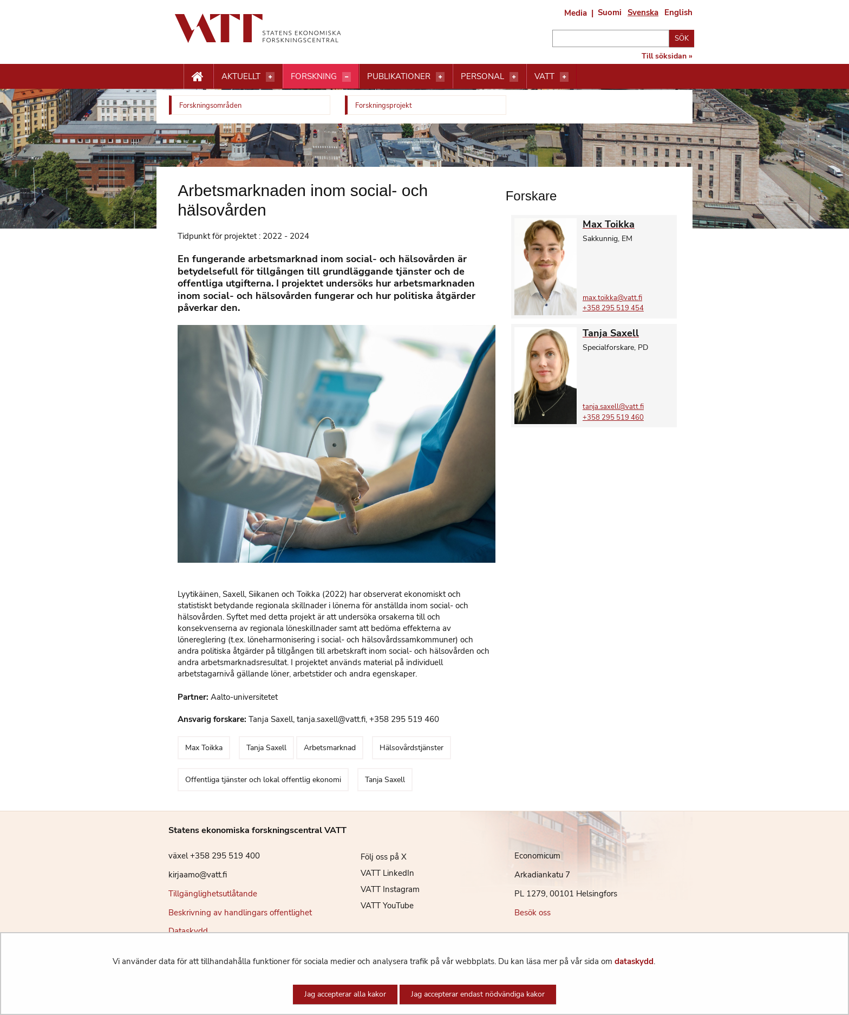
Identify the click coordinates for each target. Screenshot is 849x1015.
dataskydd (634, 961)
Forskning (314, 76)
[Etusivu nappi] (198, 77)
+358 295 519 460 (613, 417)
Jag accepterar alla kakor (345, 994)
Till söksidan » (667, 56)
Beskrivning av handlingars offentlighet (240, 912)
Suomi (610, 12)
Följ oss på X (375, 856)
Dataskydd (188, 931)
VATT (544, 76)
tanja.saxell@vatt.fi (613, 407)
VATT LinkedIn (379, 873)
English (678, 12)
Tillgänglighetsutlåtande (212, 893)
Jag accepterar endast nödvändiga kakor (478, 994)
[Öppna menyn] (270, 77)
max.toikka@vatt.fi (612, 298)
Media (575, 13)
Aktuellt (240, 76)
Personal (482, 76)
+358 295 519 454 (613, 308)
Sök (682, 38)
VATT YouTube (379, 905)
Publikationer (398, 76)
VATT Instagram (382, 889)
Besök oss (532, 912)
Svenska (643, 12)
